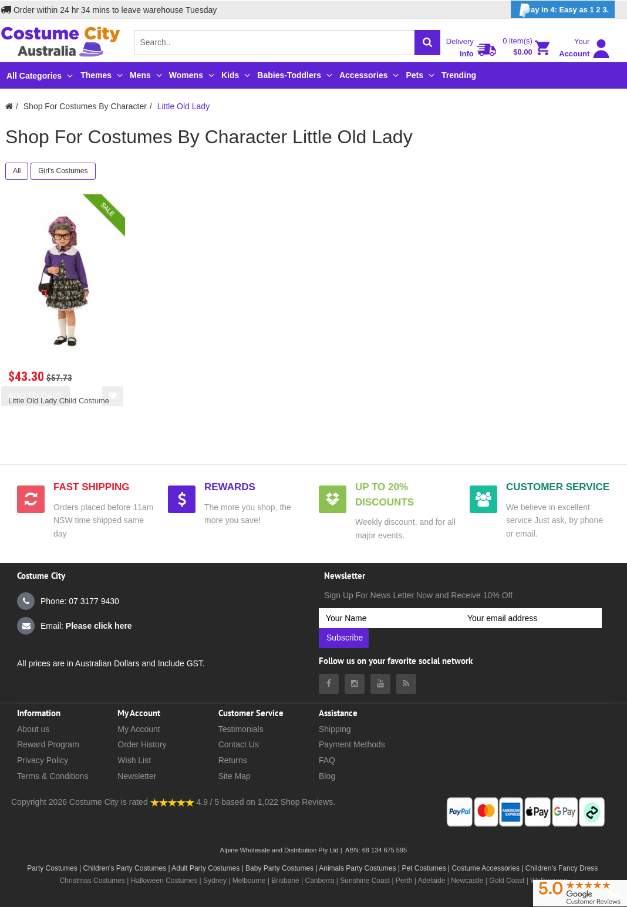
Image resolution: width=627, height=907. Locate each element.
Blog (327, 776)
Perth (404, 880)
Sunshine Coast (365, 880)
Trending (458, 75)
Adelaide (432, 880)
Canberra (319, 880)
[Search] (427, 42)
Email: (74, 625)
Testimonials (241, 729)
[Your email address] (531, 618)
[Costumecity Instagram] (355, 684)
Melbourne (249, 880)
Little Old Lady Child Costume (58, 400)
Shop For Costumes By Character (85, 106)
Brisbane (285, 880)
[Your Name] (389, 618)
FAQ (327, 760)
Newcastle (468, 880)
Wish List (134, 760)
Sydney (215, 880)
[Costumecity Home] (9, 106)
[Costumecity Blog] (406, 684)
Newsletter (136, 776)
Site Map (234, 776)
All (17, 171)
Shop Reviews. (308, 802)
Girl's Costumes (62, 171)
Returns (232, 760)
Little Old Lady (183, 106)
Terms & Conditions (52, 776)
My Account (138, 729)
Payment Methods (352, 744)
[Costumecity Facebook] (329, 684)
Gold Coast (506, 880)
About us (33, 729)
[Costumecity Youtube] (380, 684)
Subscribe (344, 637)
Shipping (335, 729)
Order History (141, 744)
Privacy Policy (42, 760)
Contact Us (238, 744)
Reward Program (48, 744)
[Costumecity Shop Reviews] (172, 802)
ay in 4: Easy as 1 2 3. (563, 10)
